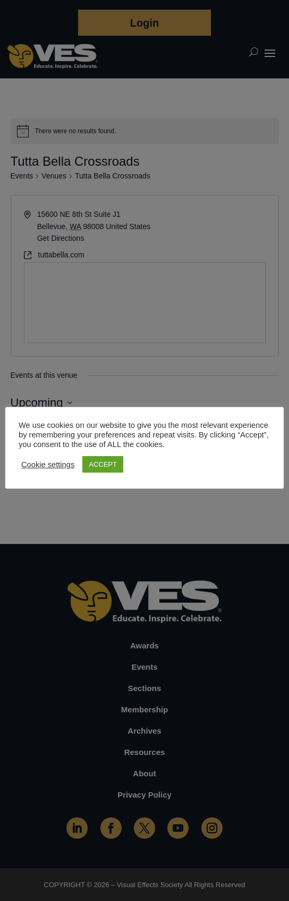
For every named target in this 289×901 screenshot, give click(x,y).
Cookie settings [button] (47, 464)
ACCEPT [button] (103, 464)
